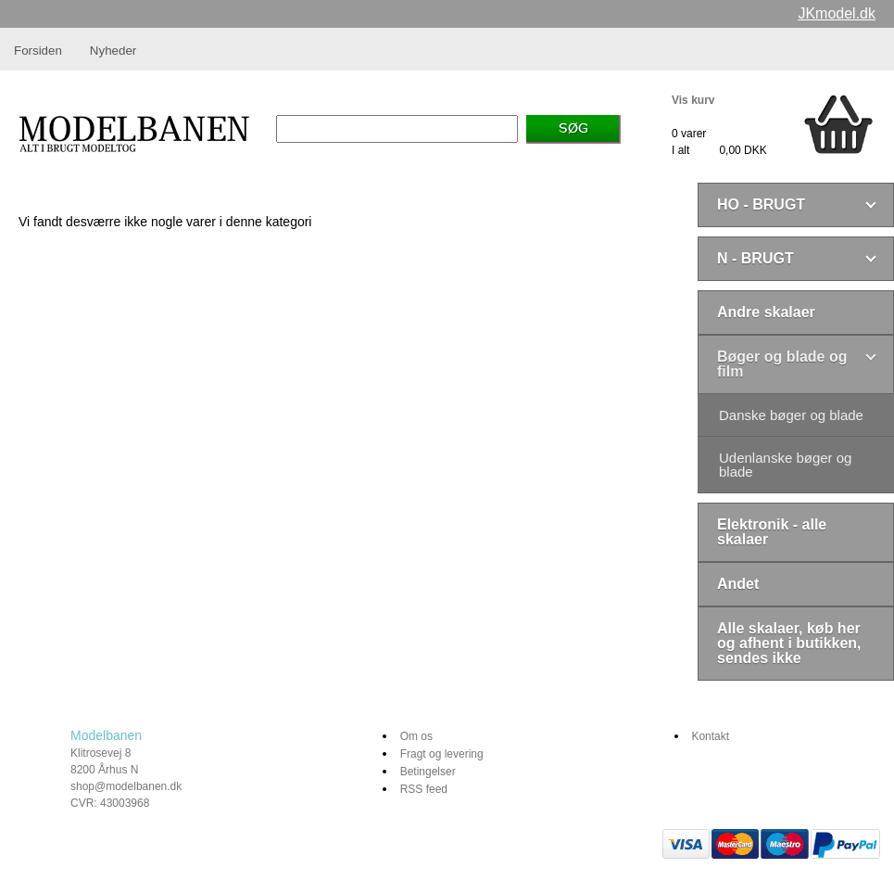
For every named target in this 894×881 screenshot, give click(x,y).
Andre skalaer (766, 312)
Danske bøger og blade (791, 415)
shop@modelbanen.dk (126, 786)
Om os (416, 736)
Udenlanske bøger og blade (785, 464)
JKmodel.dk (836, 13)
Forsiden (38, 50)
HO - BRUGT (761, 204)
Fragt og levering (442, 753)
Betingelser (428, 771)
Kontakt (710, 736)
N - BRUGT (755, 258)
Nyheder (113, 50)
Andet (738, 584)
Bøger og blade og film (782, 364)
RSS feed (423, 789)
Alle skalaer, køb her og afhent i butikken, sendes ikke (789, 643)
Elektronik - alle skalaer (771, 532)
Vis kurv (693, 100)
